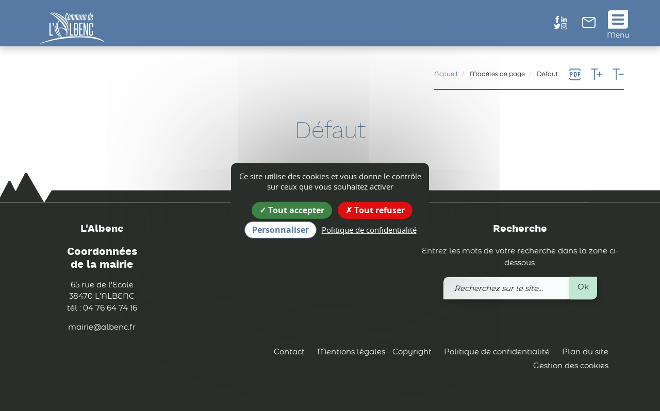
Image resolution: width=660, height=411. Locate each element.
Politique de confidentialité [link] (369, 230)
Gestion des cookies (570, 366)
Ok (583, 288)
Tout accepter (291, 210)
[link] (589, 25)
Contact (289, 352)
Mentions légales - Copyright (374, 352)
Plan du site (585, 352)
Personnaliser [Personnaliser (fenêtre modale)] (280, 229)
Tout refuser (375, 210)
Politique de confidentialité (497, 352)
